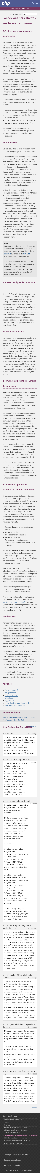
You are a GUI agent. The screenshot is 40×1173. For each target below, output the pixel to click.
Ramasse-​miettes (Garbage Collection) (17, 1140)
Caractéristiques (10, 1116)
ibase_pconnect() (11, 690)
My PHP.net (8, 1165)
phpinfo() (7, 254)
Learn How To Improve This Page (15, 717)
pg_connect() (10, 701)
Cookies (6, 1122)
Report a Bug (19, 720)
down (8, 733)
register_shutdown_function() (14, 602)
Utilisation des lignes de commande (16, 1138)
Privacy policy (26, 1170)
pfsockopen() (10, 698)
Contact (18, 1165)
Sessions (7, 1125)
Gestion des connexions (12, 1133)
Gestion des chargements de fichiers (16, 1128)
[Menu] (37, 3)
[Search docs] (33, 3)
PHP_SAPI (26, 254)
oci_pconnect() (10, 693)
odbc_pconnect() (11, 695)
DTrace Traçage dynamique (13, 1143)
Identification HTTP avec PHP (13, 1120)
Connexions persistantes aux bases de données (20, 1135)
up (3, 733)
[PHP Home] (6, 3)
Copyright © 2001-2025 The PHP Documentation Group (16, 1157)
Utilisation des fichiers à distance (15, 1130)
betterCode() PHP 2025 (20, 9)
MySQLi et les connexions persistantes (19, 703)
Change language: (15, 14)
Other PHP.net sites (11, 1170)
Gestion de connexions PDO (15, 706)
